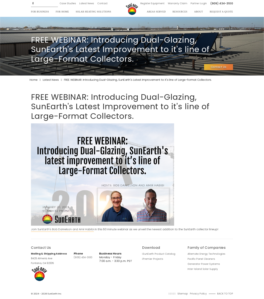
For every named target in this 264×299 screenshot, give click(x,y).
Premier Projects (152, 259)
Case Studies (68, 3)
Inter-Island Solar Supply (203, 269)
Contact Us (218, 67)
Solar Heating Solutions (93, 11)
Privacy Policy (198, 293)
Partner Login (199, 3)
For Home (62, 11)
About (198, 11)
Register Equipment (152, 3)
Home (34, 80)
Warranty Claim (177, 3)
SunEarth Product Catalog (158, 254)
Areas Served (156, 11)
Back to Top (225, 293)
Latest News (86, 3)
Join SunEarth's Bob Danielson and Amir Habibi (62, 229)
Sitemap (182, 293)
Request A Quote (221, 11)
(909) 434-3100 (221, 3)
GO (33, 3)
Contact (102, 3)
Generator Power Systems (204, 264)
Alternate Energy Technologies (206, 254)
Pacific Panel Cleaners (201, 259)
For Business (40, 11)
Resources (180, 11)
